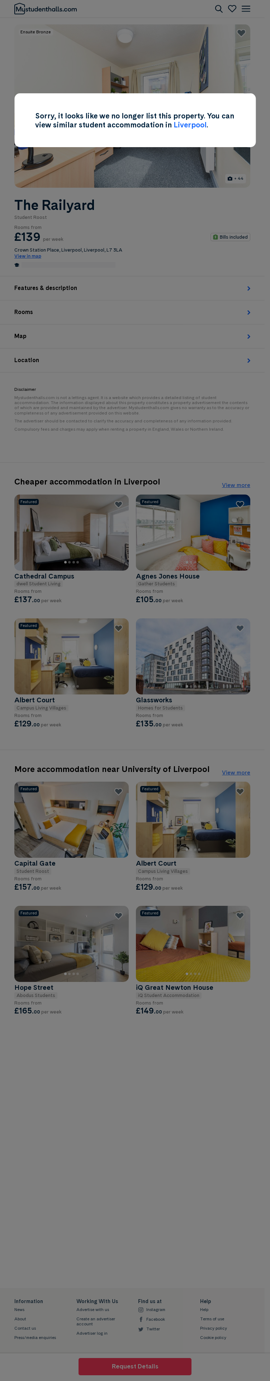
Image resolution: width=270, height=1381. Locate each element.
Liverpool (190, 124)
